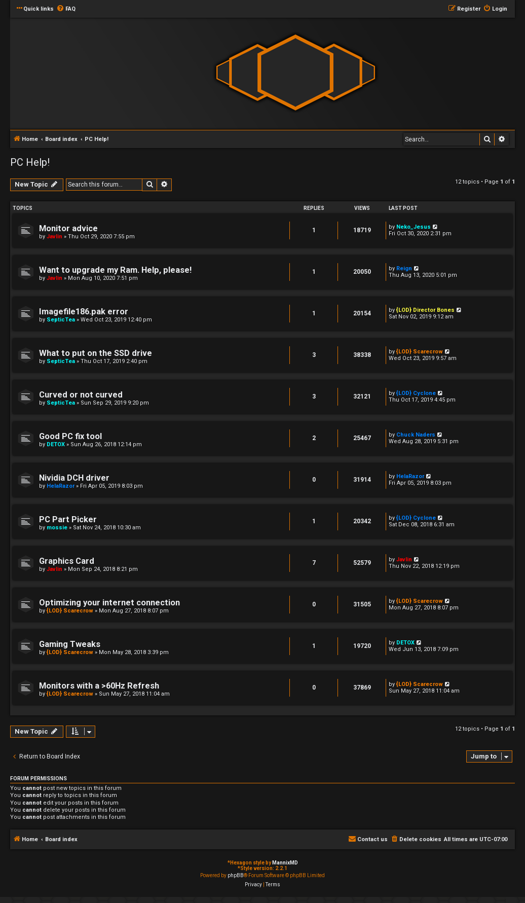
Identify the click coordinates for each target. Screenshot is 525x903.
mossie (57, 527)
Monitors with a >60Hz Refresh (99, 686)
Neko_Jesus (413, 227)
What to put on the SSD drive (95, 353)
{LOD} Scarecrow (419, 351)
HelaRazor (60, 486)
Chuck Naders (415, 434)
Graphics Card (66, 561)
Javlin (54, 236)
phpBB (236, 875)
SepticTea (61, 319)
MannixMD (285, 862)
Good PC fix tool (70, 436)
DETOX (56, 444)
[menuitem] (66, 9)
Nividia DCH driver (74, 478)
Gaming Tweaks (69, 644)
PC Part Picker (68, 519)
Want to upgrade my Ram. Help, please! (115, 270)
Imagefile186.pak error (83, 311)
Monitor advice (68, 228)
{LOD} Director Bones (425, 310)
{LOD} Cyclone (416, 393)
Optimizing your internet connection (109, 602)
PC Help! (30, 162)
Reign (404, 268)
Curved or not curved (81, 395)
